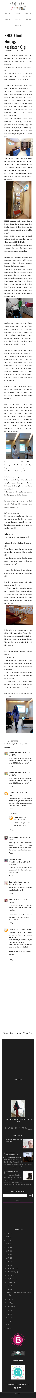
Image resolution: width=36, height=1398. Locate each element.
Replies (14, 813)
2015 (8, 1265)
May (9, 1299)
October (10, 1275)
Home (18, 1033)
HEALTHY (18, 25)
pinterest (26, 1128)
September (12, 1279)
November (11, 1272)
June (9, 1289)
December (11, 1268)
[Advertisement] (18, 1008)
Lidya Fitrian (13, 837)
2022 (8, 1240)
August (10, 1282)
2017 (8, 1258)
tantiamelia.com (15, 752)
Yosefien (12, 900)
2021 (8, 1244)
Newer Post (8, 1033)
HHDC (25, 744)
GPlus (12, 1128)
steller (30, 1129)
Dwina (16, 817)
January (10, 1306)
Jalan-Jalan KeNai (15, 882)
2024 (8, 1233)
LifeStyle (8, 13)
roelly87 (12, 929)
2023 (8, 1237)
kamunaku (18, 1393)
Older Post (28, 1033)
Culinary (28, 19)
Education (27, 13)
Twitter (8, 1128)
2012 (8, 1318)
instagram (22, 1128)
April (9, 1303)
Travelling (17, 19)
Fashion (17, 13)
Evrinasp (12, 793)
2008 (8, 1328)
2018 (8, 1254)
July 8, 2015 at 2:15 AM (23, 929)
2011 (8, 1321)
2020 (8, 1247)
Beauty (7, 19)
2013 (8, 1314)
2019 (8, 1251)
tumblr (19, 1128)
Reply (11, 766)
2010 (8, 1325)
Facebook (5, 1128)
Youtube (15, 1128)
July (9, 1286)
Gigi (21, 744)
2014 (8, 1310)
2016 (8, 1261)
